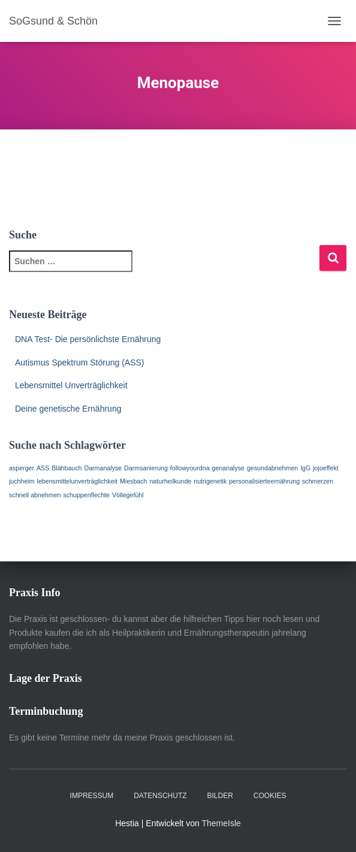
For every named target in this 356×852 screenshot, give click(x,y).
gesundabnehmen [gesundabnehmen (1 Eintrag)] (272, 468)
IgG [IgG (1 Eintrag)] (305, 468)
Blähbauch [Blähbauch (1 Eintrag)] (67, 468)
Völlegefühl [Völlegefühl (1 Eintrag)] (128, 494)
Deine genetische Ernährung (68, 408)
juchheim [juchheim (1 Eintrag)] (22, 481)
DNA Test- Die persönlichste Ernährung (88, 339)
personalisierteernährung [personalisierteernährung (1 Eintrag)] (264, 481)
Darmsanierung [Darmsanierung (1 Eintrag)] (146, 468)
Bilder (220, 795)
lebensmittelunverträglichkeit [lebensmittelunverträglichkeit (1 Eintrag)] (77, 481)
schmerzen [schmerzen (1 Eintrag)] (317, 481)
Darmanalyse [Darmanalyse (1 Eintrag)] (103, 468)
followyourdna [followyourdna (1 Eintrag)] (190, 468)
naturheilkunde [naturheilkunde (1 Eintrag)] (170, 481)
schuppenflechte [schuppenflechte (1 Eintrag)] (86, 494)
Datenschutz (160, 795)
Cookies (270, 795)
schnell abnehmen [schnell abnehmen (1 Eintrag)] (35, 494)
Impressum (92, 795)
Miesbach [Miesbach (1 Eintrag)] (133, 481)
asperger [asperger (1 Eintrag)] (21, 468)
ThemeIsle (220, 823)
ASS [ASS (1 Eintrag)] (43, 468)
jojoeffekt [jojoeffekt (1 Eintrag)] (325, 468)
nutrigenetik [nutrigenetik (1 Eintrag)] (210, 481)
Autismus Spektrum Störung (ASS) (79, 362)
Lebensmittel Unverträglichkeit (71, 385)
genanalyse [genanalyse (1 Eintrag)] (228, 468)
